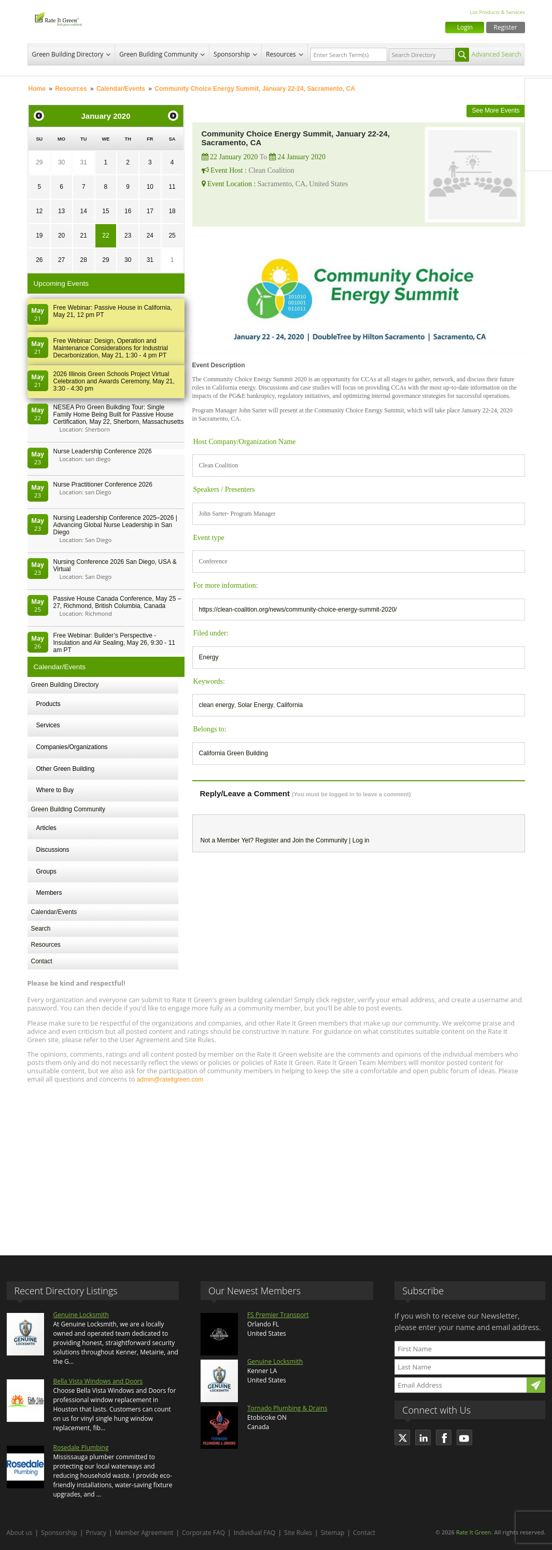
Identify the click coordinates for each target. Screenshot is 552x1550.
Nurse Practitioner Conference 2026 (102, 484)
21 (83, 235)
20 (61, 235)
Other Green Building (65, 768)
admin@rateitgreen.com (170, 1079)
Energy (209, 657)
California (290, 705)
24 (150, 235)
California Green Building (233, 753)
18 (171, 211)
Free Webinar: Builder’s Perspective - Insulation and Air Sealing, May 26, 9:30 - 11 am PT (114, 643)
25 (171, 235)
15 (105, 211)
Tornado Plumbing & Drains (287, 1408)
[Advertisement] (276, 1164)
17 (150, 211)
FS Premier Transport (278, 1314)
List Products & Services (497, 12)
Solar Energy (255, 705)
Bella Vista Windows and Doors (98, 1381)
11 (171, 186)
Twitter (538, 113)
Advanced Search (496, 54)
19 (39, 235)
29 (39, 162)
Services (48, 725)
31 (83, 162)
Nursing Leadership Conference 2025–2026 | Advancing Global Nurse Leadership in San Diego (115, 525)
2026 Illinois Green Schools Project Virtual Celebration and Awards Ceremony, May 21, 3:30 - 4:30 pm (114, 381)
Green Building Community (158, 54)
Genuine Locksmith (81, 1314)
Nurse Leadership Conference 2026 (102, 451)
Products (48, 704)
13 (61, 211)
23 (127, 235)
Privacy (96, 1532)
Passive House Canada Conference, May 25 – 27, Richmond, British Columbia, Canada (117, 602)
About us (20, 1532)
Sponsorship (232, 54)
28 (83, 260)
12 (39, 211)
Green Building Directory (68, 54)
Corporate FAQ (203, 1532)
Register (505, 27)
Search (41, 928)
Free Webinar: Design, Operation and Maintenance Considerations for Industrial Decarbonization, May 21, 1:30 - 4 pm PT (110, 348)
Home (37, 88)
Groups (46, 871)
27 (61, 260)
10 (150, 186)
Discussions (52, 849)
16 (127, 211)
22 (105, 235)
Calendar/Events (120, 88)
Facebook (538, 92)
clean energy (217, 705)
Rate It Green (473, 1532)
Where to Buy (55, 790)
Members (49, 892)
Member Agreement (144, 1532)
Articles (46, 828)
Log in (361, 840)
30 (61, 162)
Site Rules (298, 1532)
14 (83, 211)
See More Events (495, 110)
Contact (41, 961)
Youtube (538, 157)
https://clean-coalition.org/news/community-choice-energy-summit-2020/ (298, 609)
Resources (281, 54)
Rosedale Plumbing (81, 1447)
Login (465, 27)
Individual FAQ (255, 1532)
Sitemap (333, 1532)
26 (39, 260)
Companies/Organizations (72, 747)
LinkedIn (538, 135)
